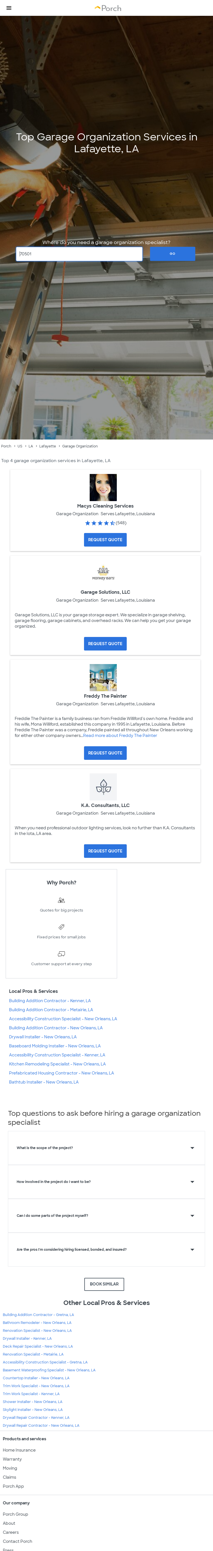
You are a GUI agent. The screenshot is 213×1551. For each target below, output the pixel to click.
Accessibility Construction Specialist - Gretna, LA (45, 1362)
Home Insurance (19, 1450)
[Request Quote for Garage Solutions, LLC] (105, 644)
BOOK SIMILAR (104, 1284)
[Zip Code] (79, 254)
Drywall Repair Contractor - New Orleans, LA (41, 1425)
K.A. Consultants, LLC (105, 805)
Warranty (12, 1459)
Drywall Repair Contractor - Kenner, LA (36, 1417)
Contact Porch (17, 1541)
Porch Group (15, 1514)
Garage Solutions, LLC (105, 592)
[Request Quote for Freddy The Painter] (105, 753)
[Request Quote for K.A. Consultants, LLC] (105, 851)
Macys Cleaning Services (105, 506)
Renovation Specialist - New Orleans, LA (37, 1330)
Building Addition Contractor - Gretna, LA (38, 1315)
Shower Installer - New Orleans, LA (33, 1402)
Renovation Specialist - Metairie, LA (33, 1354)
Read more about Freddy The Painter (120, 735)
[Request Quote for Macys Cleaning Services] (105, 540)
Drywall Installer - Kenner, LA (27, 1338)
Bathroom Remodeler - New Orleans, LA (37, 1323)
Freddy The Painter (105, 696)
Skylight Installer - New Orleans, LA (33, 1410)
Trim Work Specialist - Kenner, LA (31, 1394)
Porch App (13, 1486)
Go (172, 254)
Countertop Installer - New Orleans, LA (36, 1378)
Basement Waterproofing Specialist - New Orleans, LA (49, 1370)
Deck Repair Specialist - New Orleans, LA (38, 1346)
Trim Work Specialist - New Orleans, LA (36, 1386)
